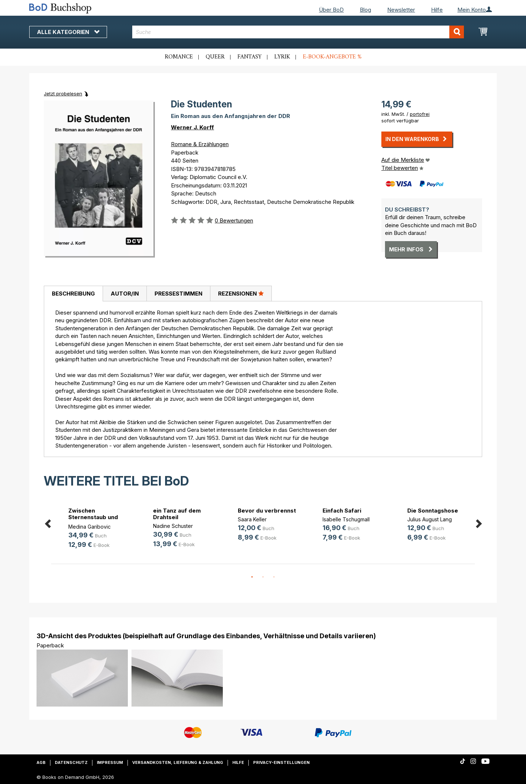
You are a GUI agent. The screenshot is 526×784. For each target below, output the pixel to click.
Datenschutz (71, 762)
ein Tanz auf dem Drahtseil (177, 514)
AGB (41, 762)
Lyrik (282, 57)
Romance (179, 57)
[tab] (73, 294)
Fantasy (249, 57)
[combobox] (298, 32)
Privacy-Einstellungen (281, 762)
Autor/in (125, 293)
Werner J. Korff (192, 127)
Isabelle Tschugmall (346, 519)
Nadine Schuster (173, 526)
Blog (365, 9)
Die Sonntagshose (432, 510)
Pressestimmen (178, 293)
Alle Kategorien (68, 31)
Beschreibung (73, 293)
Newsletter (401, 9)
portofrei (420, 114)
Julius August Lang (429, 519)
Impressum (110, 762)
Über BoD (331, 9)
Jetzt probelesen (63, 93)
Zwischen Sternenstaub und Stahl (93, 517)
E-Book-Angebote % (332, 57)
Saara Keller (252, 519)
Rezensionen (241, 293)
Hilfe (437, 9)
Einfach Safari (342, 510)
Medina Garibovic (89, 527)
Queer (215, 57)
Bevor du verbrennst (267, 510)
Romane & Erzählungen (200, 144)
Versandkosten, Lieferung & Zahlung (177, 762)
